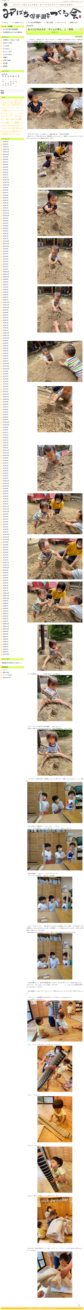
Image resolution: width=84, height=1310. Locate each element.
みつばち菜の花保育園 (10, 29)
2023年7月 (5, 192)
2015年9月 (5, 427)
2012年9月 (5, 514)
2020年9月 (5, 279)
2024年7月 (5, 162)
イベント (10, 107)
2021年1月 (5, 269)
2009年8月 (5, 603)
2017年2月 (5, 389)
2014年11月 (6, 453)
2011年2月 (5, 557)
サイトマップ (61, 22)
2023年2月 (5, 205)
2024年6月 (5, 164)
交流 (20, 113)
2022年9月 (5, 218)
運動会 (5, 134)
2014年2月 (5, 475)
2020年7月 (5, 284)
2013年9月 (5, 488)
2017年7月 (5, 376)
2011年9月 (5, 542)
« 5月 (5, 87)
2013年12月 (6, 481)
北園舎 (20, 116)
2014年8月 (5, 460)
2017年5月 (5, 381)
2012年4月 (5, 526)
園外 (17, 122)
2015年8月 (5, 430)
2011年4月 (5, 555)
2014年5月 (5, 468)
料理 (16, 126)
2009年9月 (5, 600)
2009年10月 (6, 598)
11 (16, 80)
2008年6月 (5, 639)
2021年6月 (5, 256)
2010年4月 (5, 583)
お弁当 (20, 100)
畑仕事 (15, 128)
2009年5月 (5, 611)
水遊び (4, 128)
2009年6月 (5, 608)
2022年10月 (6, 215)
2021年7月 (5, 254)
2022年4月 (5, 231)
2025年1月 (5, 146)
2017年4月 (5, 384)
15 (8, 81)
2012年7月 (5, 519)
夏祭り (4, 126)
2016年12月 (6, 394)
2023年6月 (5, 195)
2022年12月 (6, 210)
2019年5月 (5, 320)
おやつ (10, 100)
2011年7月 (5, 547)
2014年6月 (5, 465)
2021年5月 (5, 259)
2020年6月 (5, 287)
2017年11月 (6, 366)
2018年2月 (5, 358)
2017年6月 (5, 379)
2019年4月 (5, 322)
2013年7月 (5, 493)
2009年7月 (5, 606)
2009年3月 (5, 616)
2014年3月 (5, 473)
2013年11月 (6, 483)
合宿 (16, 119)
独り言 (9, 128)
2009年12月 (6, 593)
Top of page (79, 1305)
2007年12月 (6, 654)
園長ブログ (74, 22)
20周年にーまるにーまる (11, 40)
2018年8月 (5, 343)
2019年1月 (5, 330)
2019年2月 (5, 328)
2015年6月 (5, 435)
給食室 (5, 66)
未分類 (5, 63)
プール (5, 113)
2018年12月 (6, 333)
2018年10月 (6, 338)
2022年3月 (5, 233)
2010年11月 (6, 565)
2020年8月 (5, 282)
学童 (9, 126)
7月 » (15, 87)
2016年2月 (5, 417)
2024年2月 (5, 174)
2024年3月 (5, 172)
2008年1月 (5, 651)
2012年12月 (6, 506)
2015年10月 (6, 424)
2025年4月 (5, 141)
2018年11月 (6, 335)
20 (3, 83)
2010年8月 (5, 572)
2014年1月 (5, 478)
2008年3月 (5, 646)
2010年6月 (5, 578)
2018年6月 (5, 348)
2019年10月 (6, 307)
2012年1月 (5, 532)
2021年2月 (5, 266)
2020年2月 (5, 297)
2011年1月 (5, 560)
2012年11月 (6, 509)
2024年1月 (5, 177)
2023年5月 (5, 197)
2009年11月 (6, 595)
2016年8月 (5, 404)
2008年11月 (6, 626)
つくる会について (18, 22)
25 (16, 83)
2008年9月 (5, 631)
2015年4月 (5, 440)
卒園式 (5, 57)
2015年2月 (5, 445)
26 (18, 83)
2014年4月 (5, 470)
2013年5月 (5, 498)
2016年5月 (5, 412)
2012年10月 (6, 511)
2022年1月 (5, 238)
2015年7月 (5, 432)
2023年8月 (5, 190)
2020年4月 (5, 292)
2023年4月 (5, 200)
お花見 (8, 105)
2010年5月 (5, 580)
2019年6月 (5, 317)
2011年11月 (6, 537)
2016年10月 (6, 399)
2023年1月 (5, 208)
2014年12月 (6, 450)
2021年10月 (6, 246)
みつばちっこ (78, 36)
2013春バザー (4, 100)
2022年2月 (5, 236)
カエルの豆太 (7, 54)
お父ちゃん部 (7, 43)
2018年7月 (5, 345)
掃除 (12, 126)
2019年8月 (5, 312)
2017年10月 (6, 368)
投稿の (6, 672)
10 (13, 80)
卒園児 (7, 119)
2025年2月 (5, 144)
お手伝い (4, 102)
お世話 (15, 100)
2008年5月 (5, 641)
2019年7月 (5, 315)
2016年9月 (5, 402)
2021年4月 (5, 261)
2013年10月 (6, 486)
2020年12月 (6, 271)
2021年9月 (5, 248)
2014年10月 (6, 455)
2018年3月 (5, 356)
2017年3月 (5, 386)
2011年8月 (5, 544)
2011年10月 (6, 539)
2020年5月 (5, 289)
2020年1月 (5, 299)
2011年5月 (5, 552)
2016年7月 (5, 407)
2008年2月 (5, 649)
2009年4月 (5, 613)
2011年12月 (6, 534)
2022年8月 (5, 220)
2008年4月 (5, 644)
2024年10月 (6, 154)
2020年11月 (6, 274)
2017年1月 (5, 391)
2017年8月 (5, 373)
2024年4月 (5, 169)
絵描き (6, 131)
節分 (19, 128)
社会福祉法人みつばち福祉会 (12, 32)
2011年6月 (5, 549)
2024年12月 (6, 149)
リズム (10, 113)
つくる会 (6, 46)
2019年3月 (5, 325)
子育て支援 (49, 22)
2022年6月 (5, 225)
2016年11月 (6, 396)
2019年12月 (6, 302)
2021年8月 (5, 251)
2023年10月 (6, 185)
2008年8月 (5, 634)
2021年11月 (6, 243)
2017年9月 (5, 371)
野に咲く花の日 (15, 134)
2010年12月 (6, 562)
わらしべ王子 (7, 51)
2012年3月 (5, 529)
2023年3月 (5, 203)
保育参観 (3, 116)
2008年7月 (5, 636)
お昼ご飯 (12, 102)
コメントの (7, 675)
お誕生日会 (15, 105)
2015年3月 (5, 442)
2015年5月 (5, 437)
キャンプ (10, 111)
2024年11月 (6, 152)
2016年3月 (5, 414)
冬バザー (10, 116)
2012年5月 (5, 524)
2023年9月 (5, 187)
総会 (10, 131)
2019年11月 (6, 305)
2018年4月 (5, 353)
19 (18, 81)
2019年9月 (5, 310)
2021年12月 (6, 241)
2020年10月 (6, 277)
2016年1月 (5, 419)
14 (5, 81)
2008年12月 (6, 623)
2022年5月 (5, 228)
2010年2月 (5, 588)
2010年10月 (6, 567)
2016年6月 (5, 409)
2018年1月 (5, 361)
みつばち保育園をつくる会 (5, 0)
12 (18, 80)
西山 (15, 131)
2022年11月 (6, 213)
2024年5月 (5, 167)
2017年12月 (6, 363)
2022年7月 (5, 223)
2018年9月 (5, 340)
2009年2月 (5, 618)
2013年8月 (5, 491)
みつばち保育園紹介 (34, 22)
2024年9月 (5, 157)
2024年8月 (5, 159)
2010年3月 (5, 585)
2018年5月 (5, 350)
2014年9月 (5, 458)
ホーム (5, 22)
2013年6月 (5, 496)
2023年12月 (6, 180)
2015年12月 (6, 422)
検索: (2, 91)
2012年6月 (5, 521)
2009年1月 (5, 621)
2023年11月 (6, 182)
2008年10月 (6, 629)
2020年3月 (5, 294)
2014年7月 (5, 463)
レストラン (16, 113)
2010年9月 (5, 570)
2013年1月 (5, 504)
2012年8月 (5, 516)
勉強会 (16, 116)
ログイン (5, 670)
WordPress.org (7, 677)
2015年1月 (5, 447)
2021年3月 (5, 264)
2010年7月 (5, 575)
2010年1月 (5, 590)
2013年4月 (5, 501)
